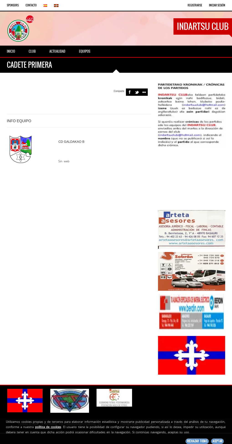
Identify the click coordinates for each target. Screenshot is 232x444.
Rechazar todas (197, 441)
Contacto (31, 5)
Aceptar (217, 441)
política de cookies (48, 427)
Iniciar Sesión (217, 5)
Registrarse (195, 5)
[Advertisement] (191, 178)
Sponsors (13, 5)
